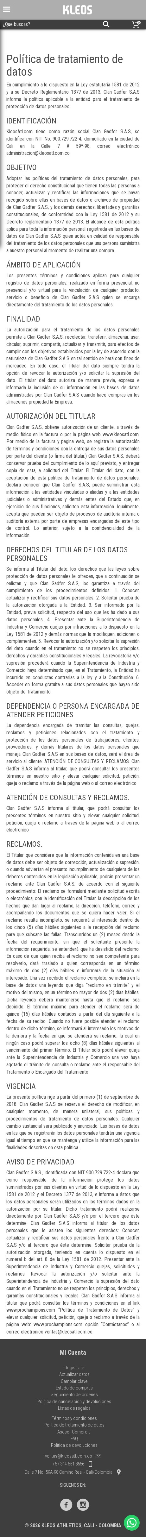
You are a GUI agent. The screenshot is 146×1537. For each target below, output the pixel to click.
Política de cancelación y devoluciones (74, 1401)
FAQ (74, 1438)
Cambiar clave (74, 1381)
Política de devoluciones (74, 1445)
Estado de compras (74, 1388)
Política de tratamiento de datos (74, 1425)
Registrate (74, 1368)
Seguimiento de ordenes (74, 1394)
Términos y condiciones (74, 1418)
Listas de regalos (74, 1408)
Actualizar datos (74, 1374)
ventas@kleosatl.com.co (73, 1456)
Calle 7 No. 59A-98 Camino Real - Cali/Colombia (73, 1472)
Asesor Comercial (74, 1432)
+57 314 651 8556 (73, 1464)
